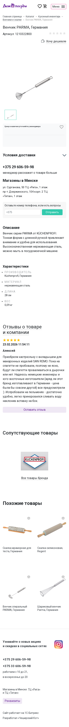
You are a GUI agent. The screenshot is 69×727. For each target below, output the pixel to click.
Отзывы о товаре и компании (22, 329)
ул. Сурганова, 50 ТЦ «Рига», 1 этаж (25, 187)
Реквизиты (12, 701)
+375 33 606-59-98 (17, 666)
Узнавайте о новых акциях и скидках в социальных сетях (25, 644)
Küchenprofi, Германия (18, 275)
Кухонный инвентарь (49, 16)
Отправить (52, 212)
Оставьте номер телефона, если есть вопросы (33, 205)
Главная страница (12, 16)
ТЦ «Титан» (12, 692)
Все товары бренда (34, 478)
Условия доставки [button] (19, 155)
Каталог (30, 16)
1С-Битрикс (32, 712)
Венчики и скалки (12, 20)
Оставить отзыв (35, 409)
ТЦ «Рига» (34, 689)
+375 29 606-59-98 (18, 167)
